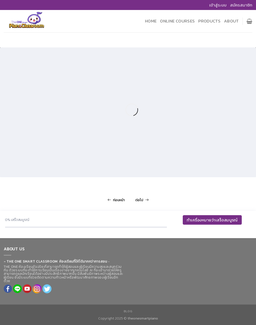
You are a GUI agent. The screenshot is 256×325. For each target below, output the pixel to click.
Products (209, 21)
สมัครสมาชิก (241, 5)
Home (150, 21)
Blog (128, 311)
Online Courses (177, 21)
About (231, 21)
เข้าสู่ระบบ (217, 5)
